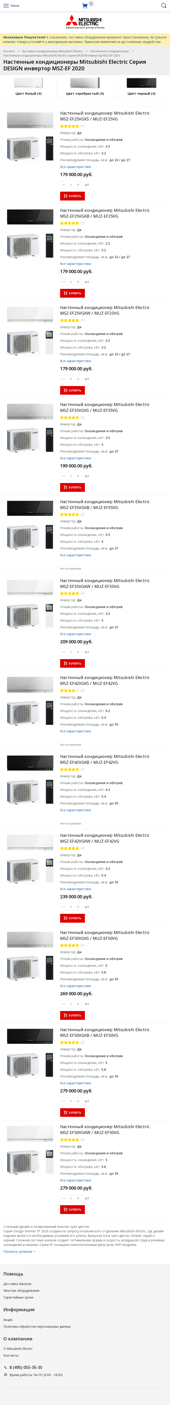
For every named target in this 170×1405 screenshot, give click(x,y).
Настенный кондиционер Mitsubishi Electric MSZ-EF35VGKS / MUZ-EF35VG (105, 407)
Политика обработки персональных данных (37, 1326)
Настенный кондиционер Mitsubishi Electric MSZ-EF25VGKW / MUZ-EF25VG (105, 310)
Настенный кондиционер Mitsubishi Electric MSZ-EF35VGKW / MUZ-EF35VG (105, 583)
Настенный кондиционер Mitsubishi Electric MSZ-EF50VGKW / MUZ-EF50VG (105, 1129)
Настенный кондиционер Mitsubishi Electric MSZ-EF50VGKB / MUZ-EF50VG (105, 1032)
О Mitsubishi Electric (18, 1348)
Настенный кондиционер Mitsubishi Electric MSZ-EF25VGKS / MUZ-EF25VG (105, 116)
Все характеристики (75, 167)
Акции (7, 1320)
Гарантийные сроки (18, 1297)
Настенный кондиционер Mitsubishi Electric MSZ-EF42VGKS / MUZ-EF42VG (105, 680)
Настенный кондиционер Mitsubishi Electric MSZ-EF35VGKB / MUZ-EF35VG (105, 504)
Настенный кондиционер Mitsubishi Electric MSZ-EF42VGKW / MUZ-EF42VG (105, 838)
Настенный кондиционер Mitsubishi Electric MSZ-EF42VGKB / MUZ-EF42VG (105, 759)
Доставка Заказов (17, 1284)
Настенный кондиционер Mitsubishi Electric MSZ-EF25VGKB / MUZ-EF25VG (105, 213)
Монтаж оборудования (21, 1290)
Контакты (10, 1355)
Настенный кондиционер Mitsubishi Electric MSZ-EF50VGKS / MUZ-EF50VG (105, 935)
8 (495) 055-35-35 (25, 1367)
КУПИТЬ (72, 196)
